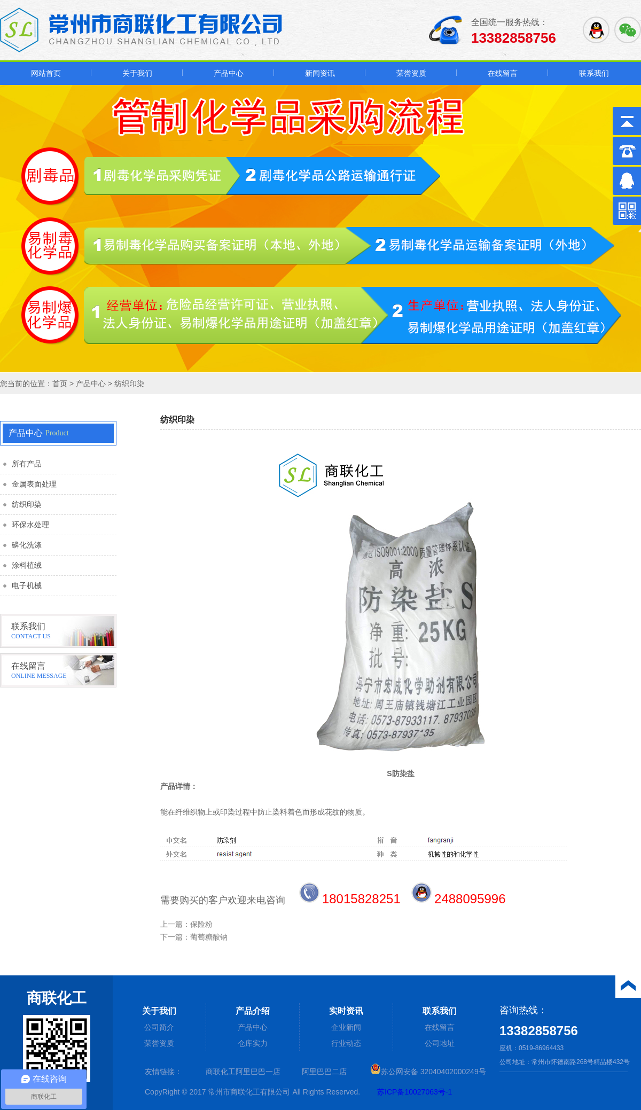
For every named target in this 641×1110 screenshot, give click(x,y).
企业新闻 (346, 1027)
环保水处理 (30, 525)
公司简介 (159, 1027)
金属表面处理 (34, 484)
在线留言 (503, 73)
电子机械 (27, 586)
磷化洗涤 (27, 545)
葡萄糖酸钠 (209, 937)
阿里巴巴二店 (324, 1071)
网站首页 (46, 73)
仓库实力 (253, 1043)
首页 (59, 383)
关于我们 (137, 73)
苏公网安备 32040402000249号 (428, 1071)
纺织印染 (129, 383)
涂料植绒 (27, 565)
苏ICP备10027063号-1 (414, 1092)
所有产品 (27, 464)
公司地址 (440, 1043)
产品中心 (229, 73)
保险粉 (201, 924)
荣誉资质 (411, 73)
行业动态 (346, 1043)
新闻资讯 (320, 73)
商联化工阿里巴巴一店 (243, 1071)
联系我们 (594, 73)
